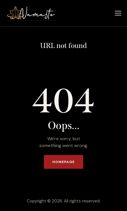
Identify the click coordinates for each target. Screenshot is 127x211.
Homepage (63, 162)
